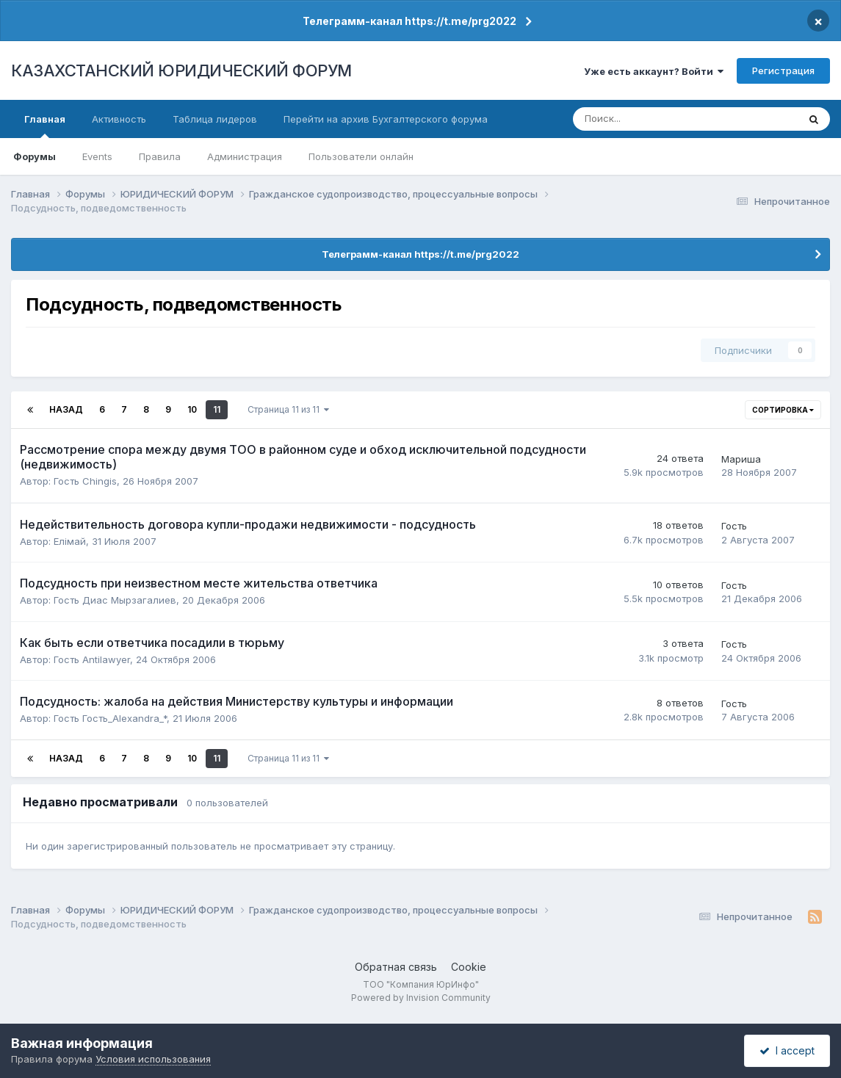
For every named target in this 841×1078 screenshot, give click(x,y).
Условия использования (153, 1059)
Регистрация (783, 70)
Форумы (34, 156)
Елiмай (70, 541)
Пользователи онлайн (361, 156)
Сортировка (783, 409)
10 (192, 409)
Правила (160, 156)
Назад (66, 409)
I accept (787, 1050)
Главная (44, 125)
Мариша (741, 459)
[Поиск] (637, 119)
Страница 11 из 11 (288, 409)
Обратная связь (396, 967)
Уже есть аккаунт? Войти (653, 71)
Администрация (244, 156)
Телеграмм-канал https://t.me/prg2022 (409, 21)
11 (216, 409)
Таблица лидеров (215, 119)
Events (97, 156)
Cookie (468, 967)
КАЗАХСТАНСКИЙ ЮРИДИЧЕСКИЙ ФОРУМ (181, 70)
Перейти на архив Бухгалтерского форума (386, 119)
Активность (119, 119)
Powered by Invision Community (421, 997)
